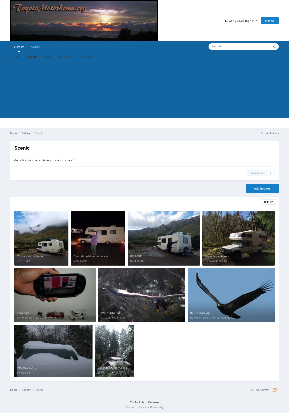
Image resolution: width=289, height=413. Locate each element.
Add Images (262, 188)
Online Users (65, 56)
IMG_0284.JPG (27, 367)
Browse (19, 48)
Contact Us (137, 402)
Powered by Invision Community (144, 407)
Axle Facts (87, 56)
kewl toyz (23, 313)
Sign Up (270, 20)
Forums (15, 56)
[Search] (228, 46)
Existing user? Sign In (241, 20)
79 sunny (26, 317)
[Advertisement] (144, 90)
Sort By (269, 202)
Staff (47, 56)
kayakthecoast (218, 260)
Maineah (26, 372)
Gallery (32, 56)
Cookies (153, 402)
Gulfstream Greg (115, 317)
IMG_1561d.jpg (110, 313)
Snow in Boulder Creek (112, 367)
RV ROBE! (136, 256)
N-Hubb (25, 260)
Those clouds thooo (30, 256)
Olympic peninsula (217, 256)
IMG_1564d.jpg (200, 313)
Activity (35, 46)
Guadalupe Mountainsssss (90, 256)
